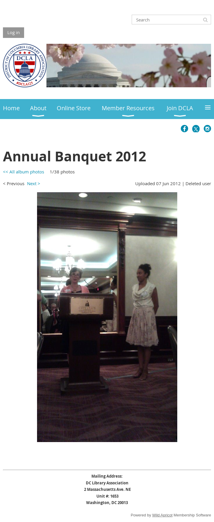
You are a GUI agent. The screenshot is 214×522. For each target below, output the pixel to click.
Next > (33, 183)
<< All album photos (23, 172)
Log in (13, 32)
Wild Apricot (162, 515)
